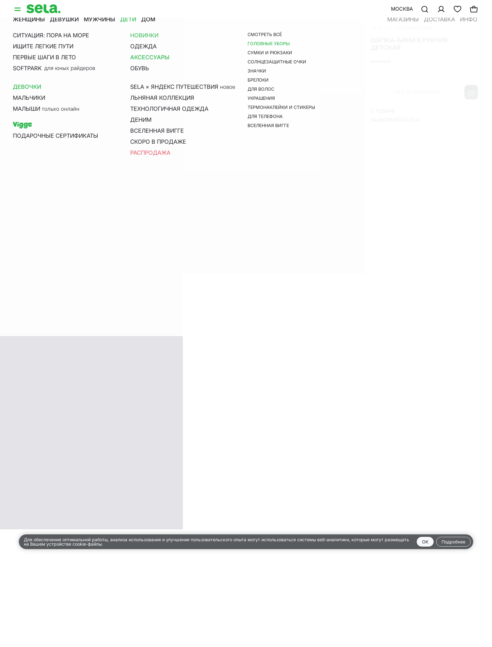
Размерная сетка (395, 120)
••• (388, 27)
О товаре (383, 111)
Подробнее (453, 541)
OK (425, 541)
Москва (402, 9)
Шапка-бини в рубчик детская (409, 43)
